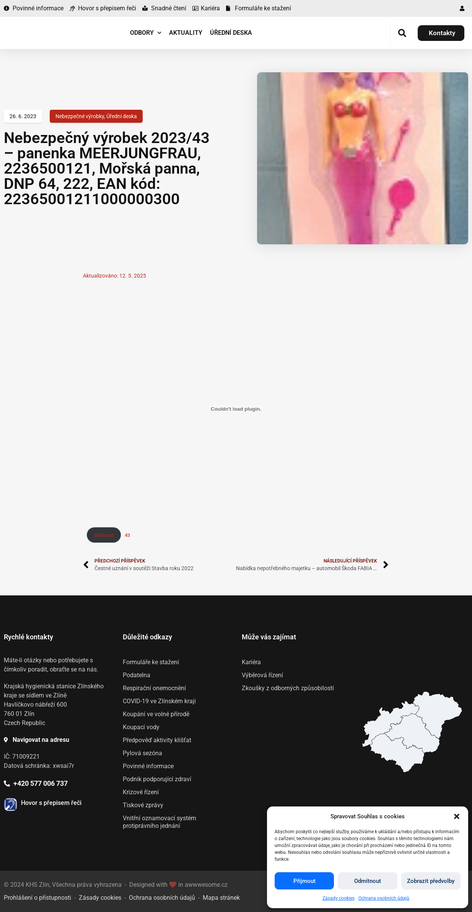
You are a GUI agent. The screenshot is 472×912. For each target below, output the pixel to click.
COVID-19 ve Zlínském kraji (159, 701)
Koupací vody (141, 727)
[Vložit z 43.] (236, 408)
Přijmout (304, 881)
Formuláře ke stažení (151, 662)
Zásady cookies (338, 898)
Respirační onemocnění (154, 688)
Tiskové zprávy (143, 805)
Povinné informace (148, 766)
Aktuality (185, 32)
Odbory (145, 33)
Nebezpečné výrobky (79, 116)
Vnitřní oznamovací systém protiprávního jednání (159, 821)
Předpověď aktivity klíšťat (157, 740)
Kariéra (251, 662)
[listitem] (397, 752)
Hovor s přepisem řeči (51, 802)
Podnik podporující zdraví (157, 779)
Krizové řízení (141, 792)
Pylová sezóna (142, 753)
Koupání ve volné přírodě (156, 714)
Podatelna (136, 675)
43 (127, 535)
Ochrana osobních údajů (383, 898)
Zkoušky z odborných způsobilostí (288, 688)
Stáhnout (104, 535)
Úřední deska (231, 32)
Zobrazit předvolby (430, 881)
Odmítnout (367, 881)
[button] (457, 816)
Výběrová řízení (262, 675)
